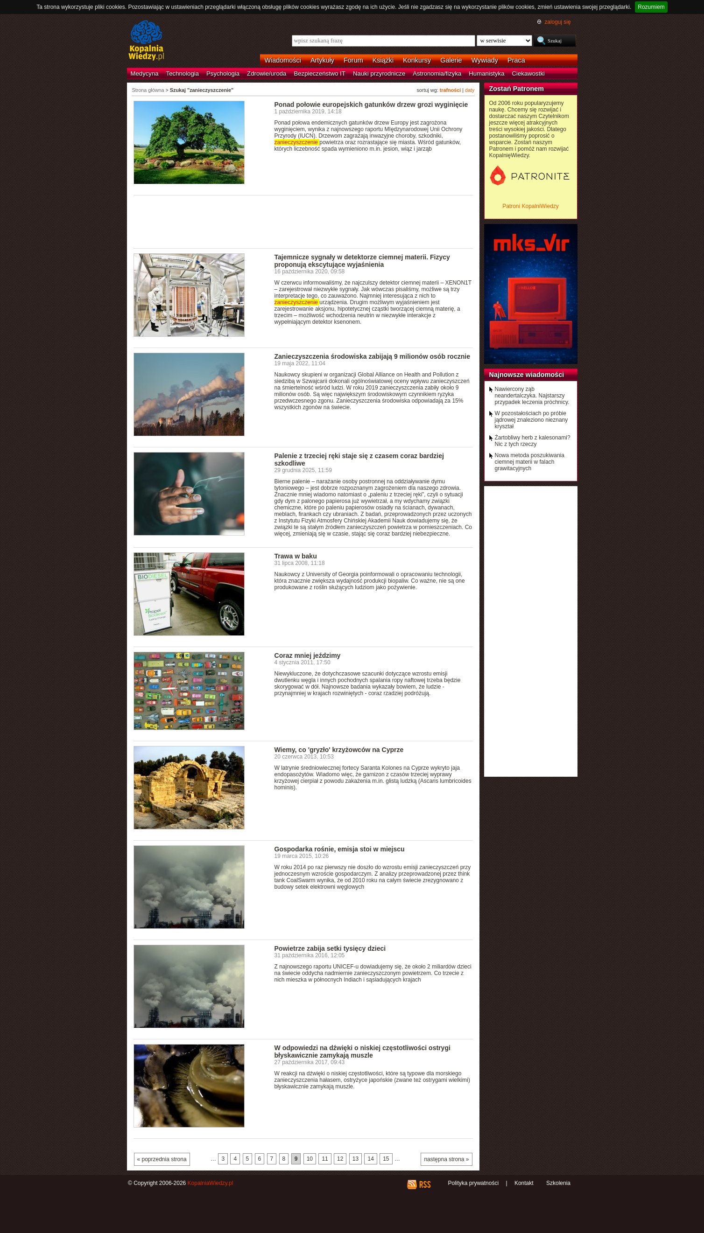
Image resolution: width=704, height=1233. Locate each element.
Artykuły (322, 60)
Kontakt (524, 1183)
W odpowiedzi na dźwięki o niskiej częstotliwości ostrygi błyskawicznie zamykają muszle (363, 1051)
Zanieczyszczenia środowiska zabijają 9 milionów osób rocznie (373, 356)
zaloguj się (557, 22)
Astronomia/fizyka (437, 73)
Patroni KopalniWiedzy (530, 206)
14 (370, 1159)
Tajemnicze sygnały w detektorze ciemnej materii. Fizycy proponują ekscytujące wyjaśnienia (362, 260)
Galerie (451, 60)
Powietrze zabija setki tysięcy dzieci (330, 948)
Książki (383, 60)
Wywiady (485, 60)
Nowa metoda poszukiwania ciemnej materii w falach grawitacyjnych (529, 462)
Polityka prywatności (473, 1183)
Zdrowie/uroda (266, 73)
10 (310, 1159)
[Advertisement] (303, 221)
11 (325, 1159)
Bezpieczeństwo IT (319, 73)
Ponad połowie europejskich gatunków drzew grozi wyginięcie (371, 104)
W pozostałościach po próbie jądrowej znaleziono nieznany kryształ (531, 420)
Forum (353, 60)
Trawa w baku (296, 556)
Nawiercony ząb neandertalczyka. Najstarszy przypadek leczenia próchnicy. (532, 395)
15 (386, 1159)
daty (469, 90)
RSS (424, 1184)
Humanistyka (486, 73)
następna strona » (446, 1159)
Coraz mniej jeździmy (308, 655)
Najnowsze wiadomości (526, 374)
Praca (516, 60)
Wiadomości (283, 60)
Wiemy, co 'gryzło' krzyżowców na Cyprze (339, 749)
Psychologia (222, 73)
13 (355, 1159)
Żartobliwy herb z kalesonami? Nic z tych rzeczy (532, 440)
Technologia (182, 73)
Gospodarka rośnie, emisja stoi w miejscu (340, 849)
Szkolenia (558, 1183)
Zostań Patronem (516, 88)
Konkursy (417, 60)
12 (340, 1159)
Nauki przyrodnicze (379, 73)
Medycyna (145, 73)
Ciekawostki (528, 73)
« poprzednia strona (162, 1159)
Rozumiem (651, 7)
